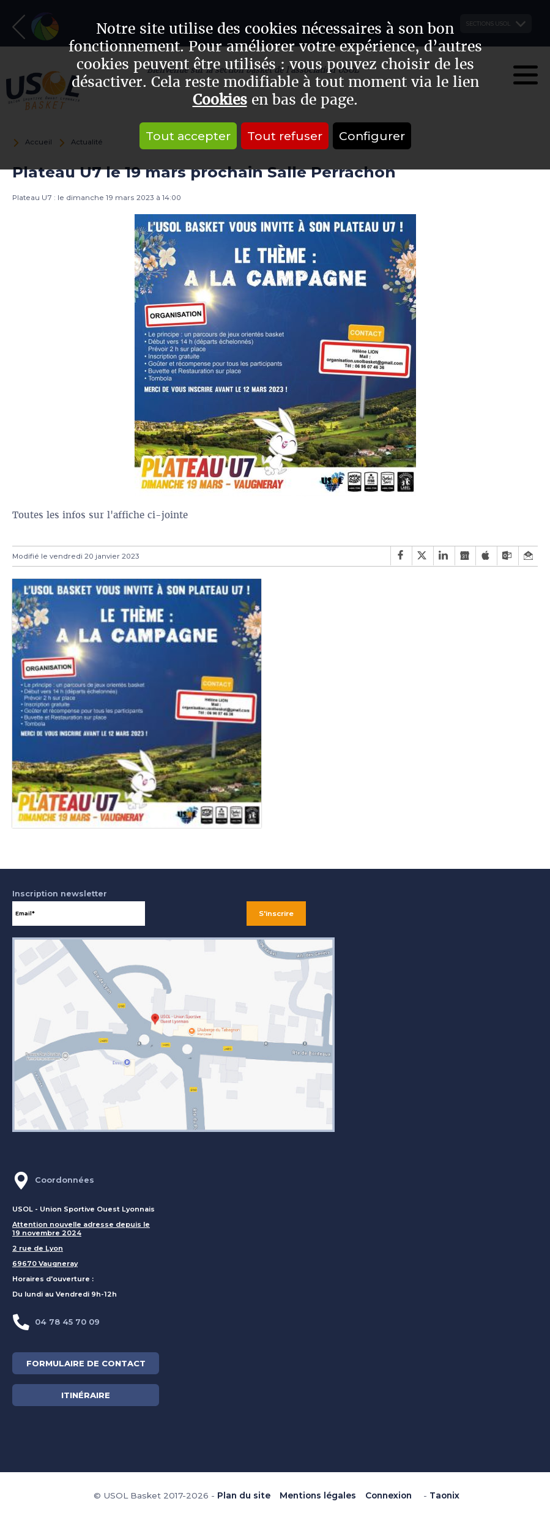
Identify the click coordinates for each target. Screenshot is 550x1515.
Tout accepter (188, 135)
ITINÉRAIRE (85, 1395)
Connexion (388, 1495)
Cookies (220, 100)
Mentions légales (318, 1495)
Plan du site (243, 1495)
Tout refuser (284, 135)
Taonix (444, 1495)
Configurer (372, 135)
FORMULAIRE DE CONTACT (86, 1363)
